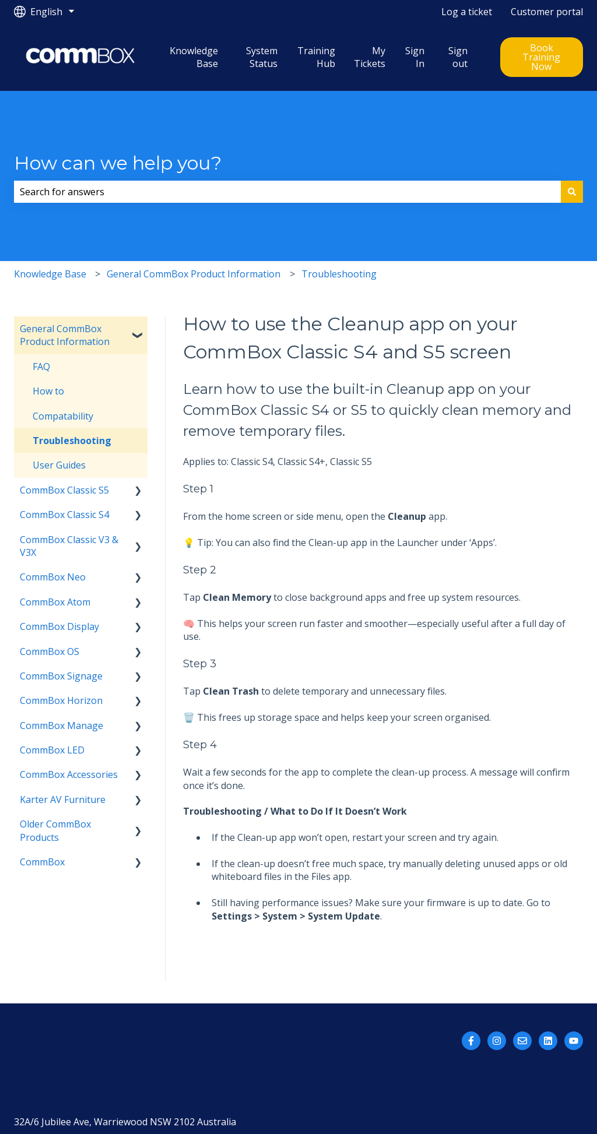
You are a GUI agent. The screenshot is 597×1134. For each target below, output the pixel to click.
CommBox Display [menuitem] (59, 626)
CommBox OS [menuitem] (49, 651)
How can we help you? (118, 163)
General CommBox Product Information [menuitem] (65, 335)
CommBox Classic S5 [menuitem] (64, 490)
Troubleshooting (339, 273)
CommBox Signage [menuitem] (61, 676)
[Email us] (522, 1040)
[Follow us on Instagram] (496, 1040)
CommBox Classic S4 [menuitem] (64, 514)
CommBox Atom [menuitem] (55, 602)
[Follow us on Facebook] (471, 1040)
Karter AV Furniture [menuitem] (63, 799)
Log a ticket (466, 11)
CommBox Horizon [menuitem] (61, 700)
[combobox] (287, 192)
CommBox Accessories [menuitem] (69, 774)
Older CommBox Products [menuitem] (55, 830)
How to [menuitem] (48, 391)
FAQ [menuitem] (41, 366)
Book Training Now (541, 57)
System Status (262, 57)
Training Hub (316, 57)
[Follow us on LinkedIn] (548, 1040)
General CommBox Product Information (193, 273)
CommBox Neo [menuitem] (53, 576)
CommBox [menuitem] (42, 861)
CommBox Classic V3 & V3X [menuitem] (69, 546)
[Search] (572, 192)
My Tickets (369, 57)
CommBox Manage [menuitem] (61, 725)
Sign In (414, 57)
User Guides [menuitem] (59, 465)
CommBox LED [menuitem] (52, 750)
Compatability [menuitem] (63, 416)
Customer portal (547, 11)
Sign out (458, 57)
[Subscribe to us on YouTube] (573, 1040)
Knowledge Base (194, 57)
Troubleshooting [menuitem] (72, 440)
